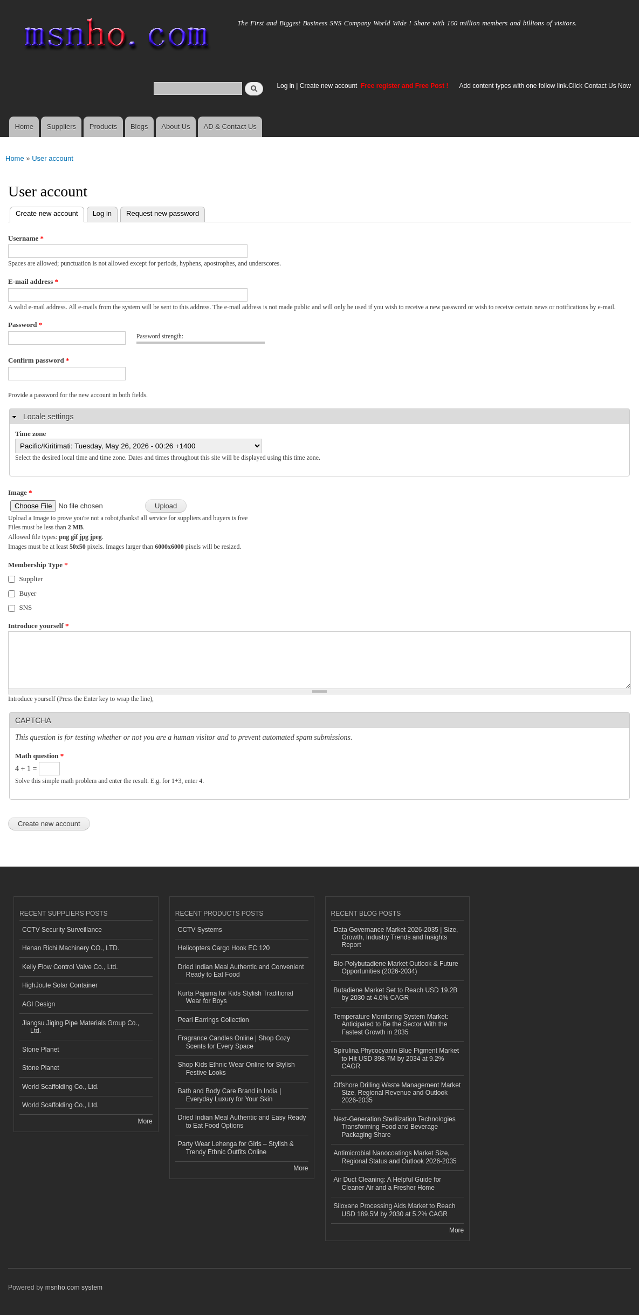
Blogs (139, 126)
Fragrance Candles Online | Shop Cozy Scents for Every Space (234, 1042)
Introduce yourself (38, 626)
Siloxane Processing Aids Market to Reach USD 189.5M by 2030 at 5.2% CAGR (395, 1209)
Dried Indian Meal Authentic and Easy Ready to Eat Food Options (242, 1121)
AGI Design (38, 1004)
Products (103, 126)
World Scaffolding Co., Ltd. (60, 1087)
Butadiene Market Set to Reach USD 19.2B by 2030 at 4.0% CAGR (396, 993)
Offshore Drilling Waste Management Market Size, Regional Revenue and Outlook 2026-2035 (397, 1093)
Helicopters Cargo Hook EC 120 (224, 948)
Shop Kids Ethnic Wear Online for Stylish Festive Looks (236, 1068)
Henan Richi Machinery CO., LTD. (70, 948)
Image (20, 492)
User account (52, 158)
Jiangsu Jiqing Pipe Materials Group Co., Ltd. (80, 1026)
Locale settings (48, 416)
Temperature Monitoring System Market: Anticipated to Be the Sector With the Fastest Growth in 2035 (391, 1024)
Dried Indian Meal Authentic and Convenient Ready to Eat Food (241, 970)
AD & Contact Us (230, 126)
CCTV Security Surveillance (62, 930)
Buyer (28, 593)
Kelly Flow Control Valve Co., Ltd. (70, 967)
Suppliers (61, 126)
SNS (25, 607)
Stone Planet (40, 1049)
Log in (285, 86)
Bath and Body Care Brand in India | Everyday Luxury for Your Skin (229, 1094)
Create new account (329, 86)
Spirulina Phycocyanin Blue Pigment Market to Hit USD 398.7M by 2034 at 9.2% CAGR (396, 1058)
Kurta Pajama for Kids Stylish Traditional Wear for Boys (235, 997)
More (145, 1121)
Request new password (162, 213)
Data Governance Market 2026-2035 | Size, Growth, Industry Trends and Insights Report (396, 937)
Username (26, 238)
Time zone (30, 434)
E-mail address (33, 281)
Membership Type (38, 565)
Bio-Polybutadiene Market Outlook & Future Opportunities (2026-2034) (396, 967)
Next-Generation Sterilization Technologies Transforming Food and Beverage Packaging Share (395, 1127)
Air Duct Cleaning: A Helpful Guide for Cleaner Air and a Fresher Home (388, 1183)
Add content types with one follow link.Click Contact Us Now (545, 86)
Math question (39, 756)
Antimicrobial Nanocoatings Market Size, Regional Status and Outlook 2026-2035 (395, 1156)
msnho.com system (73, 1287)
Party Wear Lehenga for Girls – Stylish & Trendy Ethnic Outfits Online (236, 1147)
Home (24, 126)
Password (25, 325)
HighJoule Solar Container (60, 985)
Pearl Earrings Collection (213, 1020)
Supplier (31, 579)
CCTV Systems (200, 930)
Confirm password (38, 360)
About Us (175, 126)
